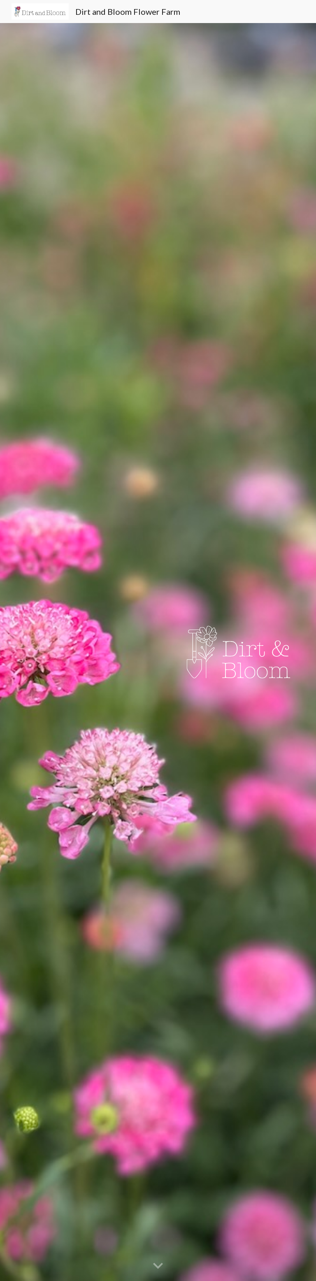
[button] (158, 1266)
